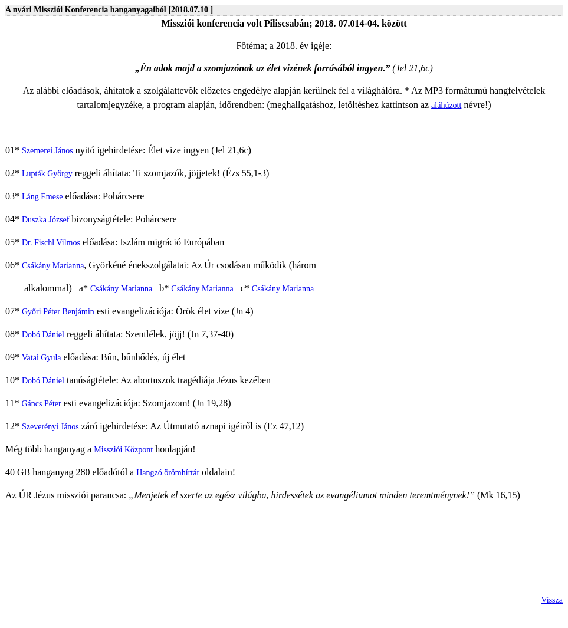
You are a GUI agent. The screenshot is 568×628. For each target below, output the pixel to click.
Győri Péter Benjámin (58, 311)
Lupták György (47, 173)
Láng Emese (42, 196)
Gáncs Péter (41, 403)
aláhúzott (446, 105)
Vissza (552, 600)
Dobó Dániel (43, 334)
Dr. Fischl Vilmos (51, 242)
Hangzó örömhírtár (167, 472)
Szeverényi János (50, 426)
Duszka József (45, 219)
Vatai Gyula (41, 357)
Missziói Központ (123, 449)
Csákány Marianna (53, 265)
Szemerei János (47, 150)
